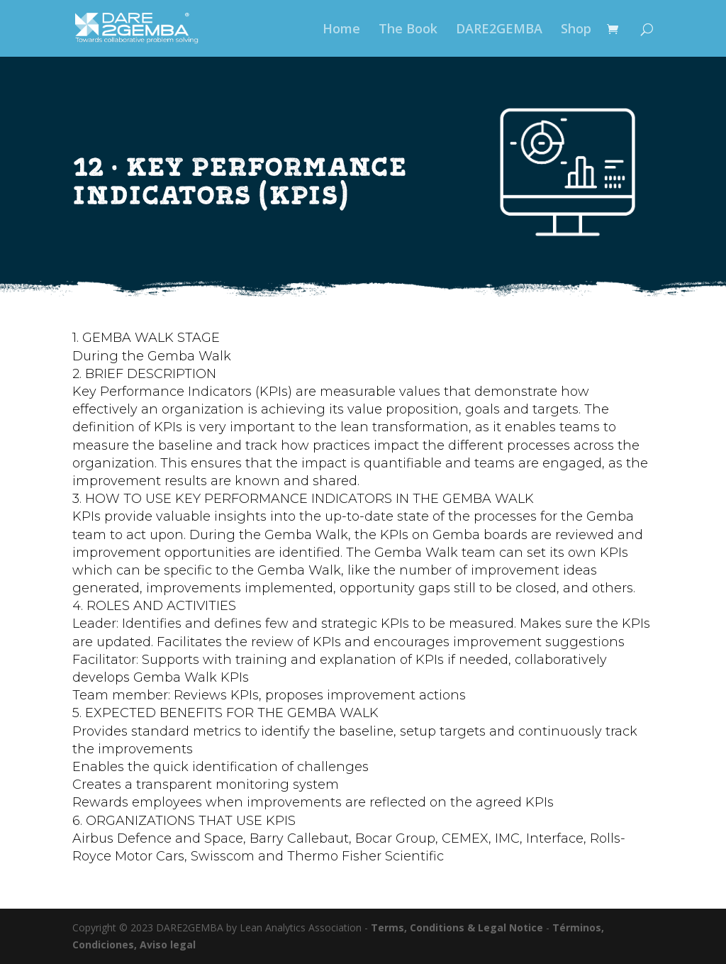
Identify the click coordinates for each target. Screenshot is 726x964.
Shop (576, 30)
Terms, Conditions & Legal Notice (457, 927)
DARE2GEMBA (499, 30)
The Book (408, 30)
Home (341, 30)
